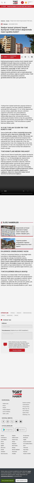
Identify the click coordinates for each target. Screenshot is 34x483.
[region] (17, 475)
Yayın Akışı (25, 449)
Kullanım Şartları (26, 402)
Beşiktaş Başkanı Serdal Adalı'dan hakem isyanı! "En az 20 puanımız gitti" (20, 6)
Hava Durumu (4, 453)
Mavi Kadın (14, 445)
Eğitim (2, 445)
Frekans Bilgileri (6, 409)
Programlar (26, 435)
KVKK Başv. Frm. (26, 414)
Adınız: (4, 323)
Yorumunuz (15, 330)
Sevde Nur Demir (13, 56)
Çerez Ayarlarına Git (21, 480)
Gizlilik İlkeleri (26, 404)
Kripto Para (15, 439)
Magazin (14, 443)
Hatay (6, 139)
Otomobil (14, 451)
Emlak (7, 20)
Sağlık (24, 439)
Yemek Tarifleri (27, 453)
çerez (29, 471)
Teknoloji (25, 447)
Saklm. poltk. (6, 413)
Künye (4, 405)
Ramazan (25, 437)
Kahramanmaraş (19, 138)
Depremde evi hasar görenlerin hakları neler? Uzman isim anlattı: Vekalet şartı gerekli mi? (22, 231)
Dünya (2, 443)
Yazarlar (25, 451)
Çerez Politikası (6, 411)
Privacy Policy (26, 406)
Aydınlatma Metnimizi (7, 476)
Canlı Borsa (4, 437)
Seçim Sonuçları (27, 441)
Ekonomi (3, 447)
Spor (24, 445)
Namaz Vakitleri (16, 449)
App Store (21, 430)
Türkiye (3, 106)
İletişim (4, 407)
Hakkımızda (5, 403)
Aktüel (2, 435)
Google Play (8, 430)
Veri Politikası (26, 410)
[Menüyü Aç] (4, 2)
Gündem (3, 451)
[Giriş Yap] (22, 2)
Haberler (3, 20)
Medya (13, 447)
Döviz (2, 441)
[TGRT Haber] (15, 2)
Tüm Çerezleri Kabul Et (7, 480)
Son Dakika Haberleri (28, 443)
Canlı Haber (4, 439)
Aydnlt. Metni (26, 412)
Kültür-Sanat (15, 437)
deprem (21, 107)
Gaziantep (19, 139)
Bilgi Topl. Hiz (26, 408)
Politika (14, 453)
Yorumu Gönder (17, 350)
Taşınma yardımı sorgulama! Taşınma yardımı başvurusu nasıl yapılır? (23, 243)
